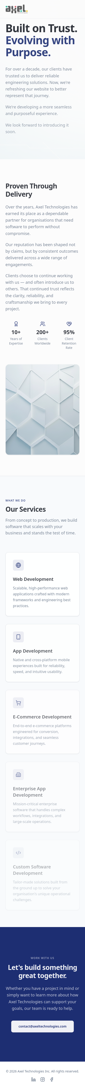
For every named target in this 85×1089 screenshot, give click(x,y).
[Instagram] (42, 1079)
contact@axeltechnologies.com (42, 1026)
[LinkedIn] (33, 1079)
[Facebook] (51, 1079)
